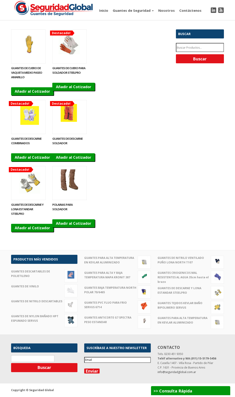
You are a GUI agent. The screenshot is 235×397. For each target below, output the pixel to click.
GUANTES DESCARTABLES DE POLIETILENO (44, 273)
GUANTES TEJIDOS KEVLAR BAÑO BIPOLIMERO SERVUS (191, 305)
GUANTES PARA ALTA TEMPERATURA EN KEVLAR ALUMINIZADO (117, 260)
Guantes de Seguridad (133, 10)
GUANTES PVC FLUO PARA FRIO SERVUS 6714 (117, 305)
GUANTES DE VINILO (44, 286)
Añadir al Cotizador (32, 91)
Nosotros (166, 10)
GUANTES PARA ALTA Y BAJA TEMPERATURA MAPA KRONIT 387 (117, 275)
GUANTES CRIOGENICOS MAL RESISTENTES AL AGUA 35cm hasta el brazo (191, 277)
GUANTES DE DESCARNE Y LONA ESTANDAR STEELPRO (27, 209)
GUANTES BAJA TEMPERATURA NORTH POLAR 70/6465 (117, 290)
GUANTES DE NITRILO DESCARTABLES (44, 301)
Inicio (103, 10)
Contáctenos (190, 10)
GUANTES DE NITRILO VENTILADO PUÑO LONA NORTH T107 (191, 260)
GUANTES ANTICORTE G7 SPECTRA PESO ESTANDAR (117, 319)
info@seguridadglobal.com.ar (177, 372)
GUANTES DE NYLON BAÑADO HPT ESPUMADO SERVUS (44, 318)
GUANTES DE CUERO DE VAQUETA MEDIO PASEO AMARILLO (26, 72)
